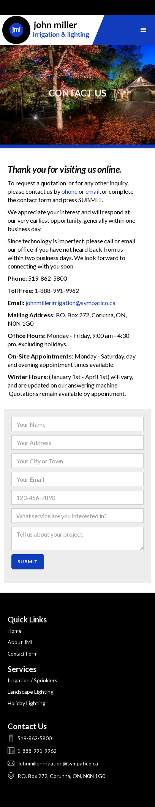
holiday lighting (27, 703)
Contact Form (23, 653)
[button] (143, 30)
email (92, 191)
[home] (53, 30)
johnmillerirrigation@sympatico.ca (70, 302)
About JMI (20, 642)
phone (70, 191)
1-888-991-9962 (36, 751)
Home (15, 630)
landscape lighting (31, 691)
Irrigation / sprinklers (32, 680)
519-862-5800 (34, 738)
